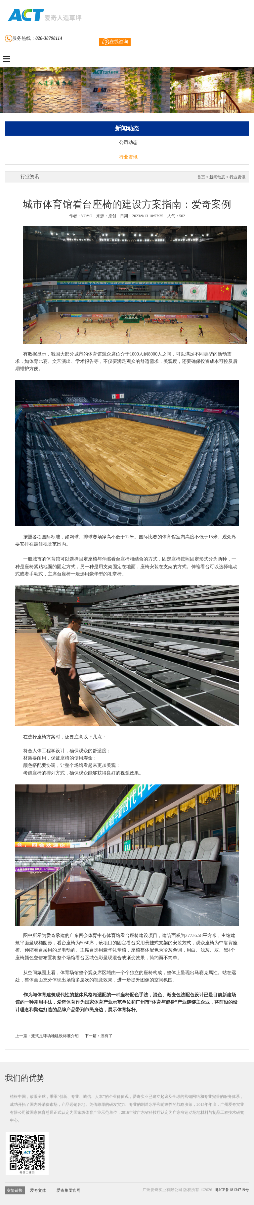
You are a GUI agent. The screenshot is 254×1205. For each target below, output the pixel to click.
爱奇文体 (38, 1190)
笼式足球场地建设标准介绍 (55, 1036)
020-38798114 (48, 38)
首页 (201, 177)
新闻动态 (217, 177)
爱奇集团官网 (68, 1190)
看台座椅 (120, 559)
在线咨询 (115, 41)
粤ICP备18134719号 (232, 1189)
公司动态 (128, 142)
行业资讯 (128, 157)
